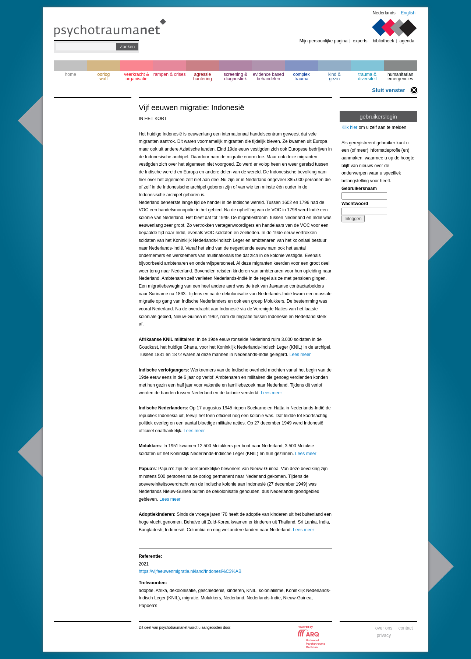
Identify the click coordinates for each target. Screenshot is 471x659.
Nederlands (384, 12)
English (408, 12)
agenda (406, 40)
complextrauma (301, 76)
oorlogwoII (104, 76)
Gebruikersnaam (359, 188)
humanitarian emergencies (400, 76)
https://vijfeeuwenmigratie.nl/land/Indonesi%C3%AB (190, 571)
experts (360, 40)
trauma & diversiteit (367, 76)
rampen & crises (169, 74)
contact (406, 628)
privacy (384, 635)
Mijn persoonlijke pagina (323, 40)
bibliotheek (383, 40)
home (70, 74)
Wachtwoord (354, 203)
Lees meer (300, 354)
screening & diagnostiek (235, 76)
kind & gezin (334, 76)
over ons (384, 628)
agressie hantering (202, 76)
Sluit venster (388, 90)
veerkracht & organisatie (136, 76)
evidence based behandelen (268, 76)
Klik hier (349, 127)
